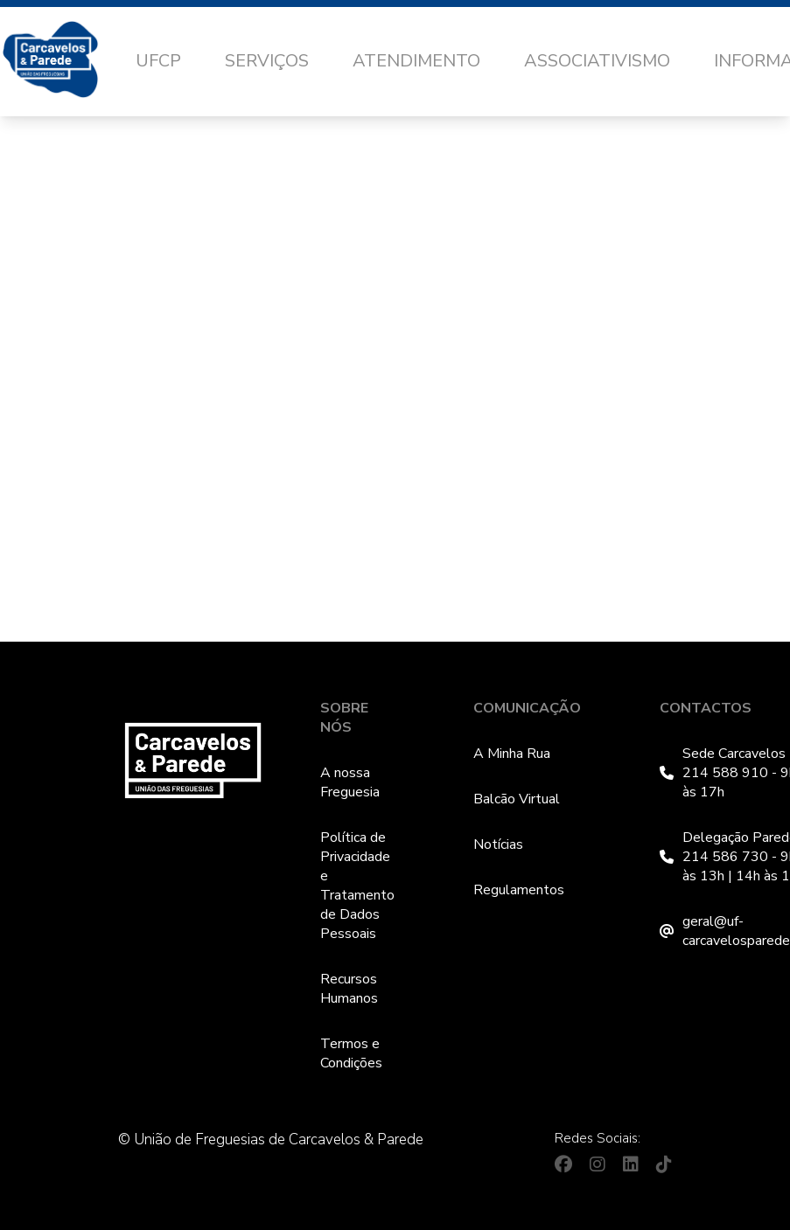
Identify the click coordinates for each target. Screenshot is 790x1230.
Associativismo (597, 61)
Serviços (267, 61)
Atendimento (416, 61)
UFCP (158, 61)
